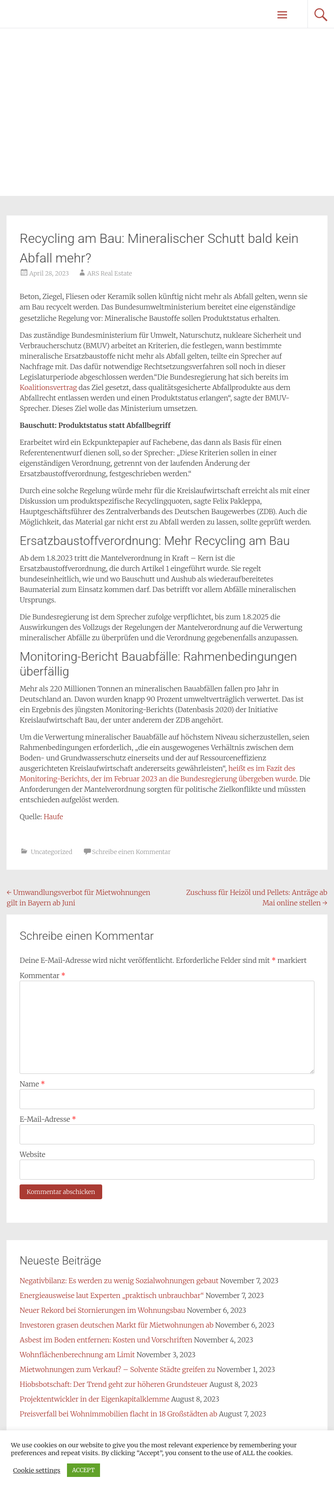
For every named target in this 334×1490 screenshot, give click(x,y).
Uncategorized (52, 852)
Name (32, 1084)
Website (32, 1154)
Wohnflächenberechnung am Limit (77, 1354)
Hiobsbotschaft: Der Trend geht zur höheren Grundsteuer (113, 1384)
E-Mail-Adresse (48, 1119)
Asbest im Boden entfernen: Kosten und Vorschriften (106, 1339)
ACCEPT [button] (83, 1470)
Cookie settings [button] (36, 1470)
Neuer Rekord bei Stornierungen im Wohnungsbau (102, 1310)
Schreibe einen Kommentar (131, 852)
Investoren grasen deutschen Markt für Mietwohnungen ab (117, 1325)
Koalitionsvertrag (49, 387)
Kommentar (42, 975)
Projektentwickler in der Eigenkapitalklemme (94, 1399)
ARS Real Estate (109, 273)
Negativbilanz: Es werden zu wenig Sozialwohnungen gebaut (119, 1280)
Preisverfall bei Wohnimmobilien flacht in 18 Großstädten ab (118, 1413)
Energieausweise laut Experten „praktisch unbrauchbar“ (112, 1295)
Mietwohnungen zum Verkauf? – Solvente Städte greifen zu (117, 1369)
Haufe (53, 816)
